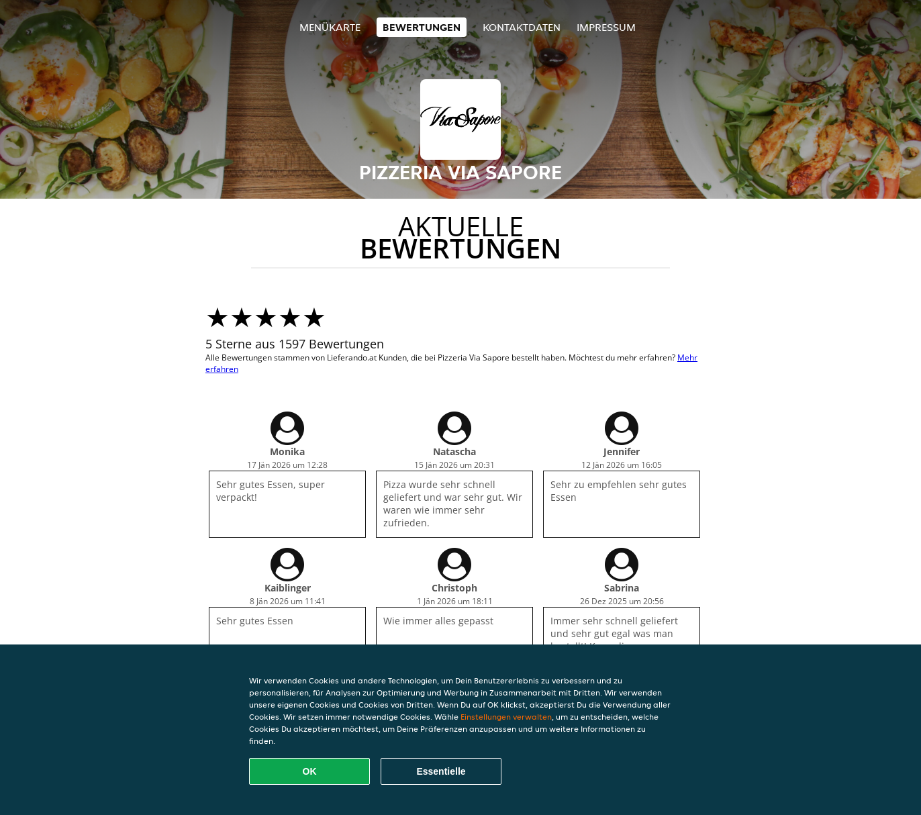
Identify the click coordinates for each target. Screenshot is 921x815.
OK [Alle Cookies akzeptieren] (310, 771)
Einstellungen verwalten (506, 717)
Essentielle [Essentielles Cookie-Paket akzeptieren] (440, 771)
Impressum (606, 27)
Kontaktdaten (522, 27)
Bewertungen (421, 27)
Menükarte (329, 27)
